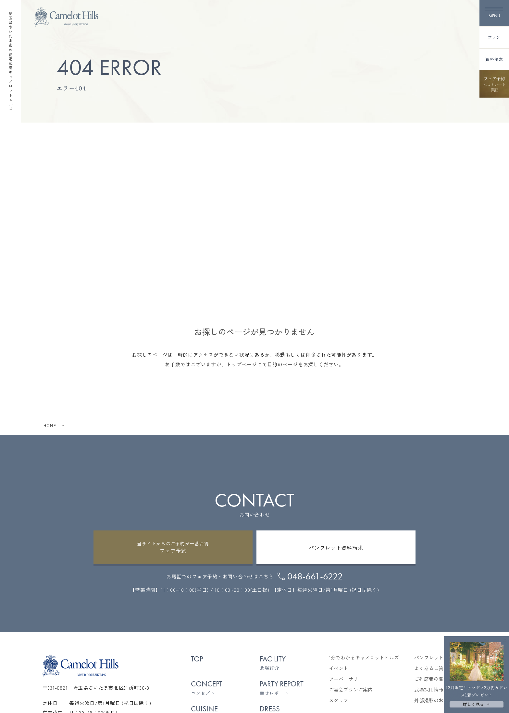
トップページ (241, 364)
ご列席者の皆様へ (433, 679)
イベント (338, 668)
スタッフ (338, 700)
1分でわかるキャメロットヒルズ (364, 657)
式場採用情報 (428, 690)
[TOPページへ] (66, 17)
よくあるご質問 (431, 668)
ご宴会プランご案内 (351, 690)
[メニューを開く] (494, 13)
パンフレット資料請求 (438, 657)
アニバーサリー (346, 679)
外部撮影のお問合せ (436, 700)
